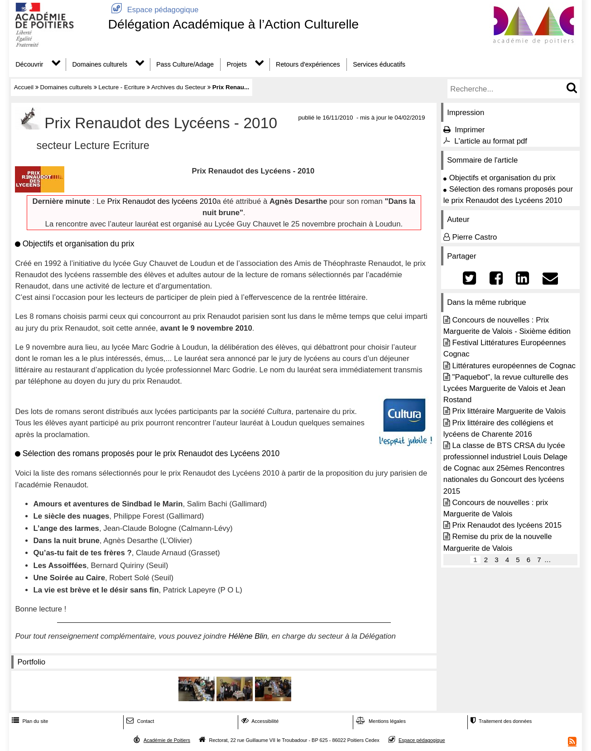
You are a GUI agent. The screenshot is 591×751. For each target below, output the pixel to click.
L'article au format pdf (490, 141)
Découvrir (29, 64)
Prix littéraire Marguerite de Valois (509, 411)
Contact (139, 721)
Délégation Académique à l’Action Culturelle (233, 24)
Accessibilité (259, 721)
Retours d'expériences (308, 64)
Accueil (24, 87)
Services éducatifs (379, 64)
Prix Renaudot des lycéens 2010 (162, 201)
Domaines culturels (99, 64)
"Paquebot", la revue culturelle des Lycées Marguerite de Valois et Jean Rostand (505, 388)
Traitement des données (500, 721)
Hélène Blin (248, 636)
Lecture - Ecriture (121, 87)
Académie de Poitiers (167, 740)
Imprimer (470, 129)
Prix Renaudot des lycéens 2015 (507, 525)
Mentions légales (380, 721)
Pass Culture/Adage (185, 64)
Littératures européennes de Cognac (513, 365)
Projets (236, 64)
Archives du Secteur (178, 87)
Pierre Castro (474, 237)
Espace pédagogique (153, 9)
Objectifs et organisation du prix (502, 177)
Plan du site (29, 721)
